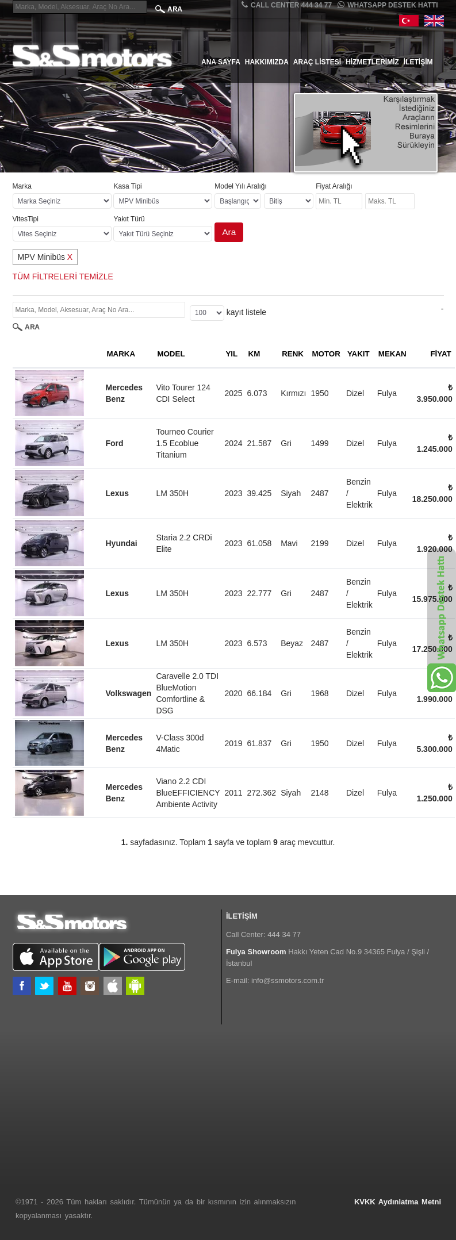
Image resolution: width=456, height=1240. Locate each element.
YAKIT (358, 354)
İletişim (418, 62)
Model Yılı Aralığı (240, 186)
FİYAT (440, 354)
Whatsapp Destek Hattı (388, 5)
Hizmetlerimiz (372, 62)
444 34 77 (284, 934)
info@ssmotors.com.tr (287, 980)
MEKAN (392, 354)
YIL (231, 354)
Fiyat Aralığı (334, 186)
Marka (22, 186)
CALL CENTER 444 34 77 (287, 5)
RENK (293, 354)
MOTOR (326, 354)
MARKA (121, 354)
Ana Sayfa (220, 62)
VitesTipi (26, 219)
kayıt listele (246, 312)
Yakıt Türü (128, 219)
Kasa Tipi (127, 186)
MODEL (171, 354)
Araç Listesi (317, 62)
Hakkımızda (267, 62)
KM (254, 354)
